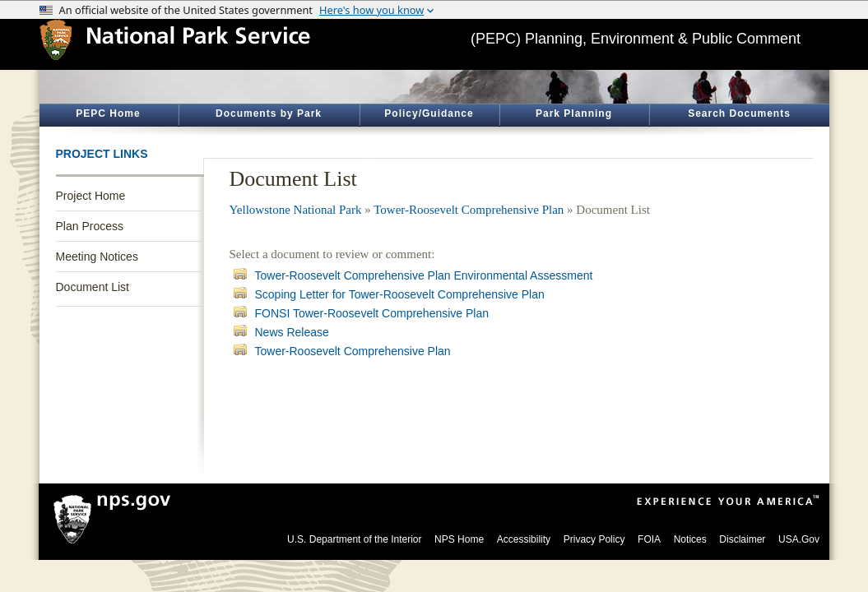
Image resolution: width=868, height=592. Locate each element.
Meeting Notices (97, 256)
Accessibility (523, 539)
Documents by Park (269, 113)
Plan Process (89, 226)
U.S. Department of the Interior (354, 539)
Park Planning (574, 113)
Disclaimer (742, 539)
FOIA (649, 539)
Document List (92, 287)
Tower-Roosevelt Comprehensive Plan (469, 209)
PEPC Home (108, 113)
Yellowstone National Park (296, 209)
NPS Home (459, 539)
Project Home (91, 195)
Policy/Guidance (428, 113)
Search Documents (739, 113)
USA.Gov (798, 539)
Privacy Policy (594, 539)
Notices (690, 539)
